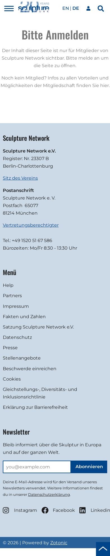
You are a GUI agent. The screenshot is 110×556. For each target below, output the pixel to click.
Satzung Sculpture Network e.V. (38, 327)
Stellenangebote (22, 358)
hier (104, 85)
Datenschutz (17, 337)
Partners (12, 295)
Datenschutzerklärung (49, 494)
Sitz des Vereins (20, 178)
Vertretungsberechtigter (31, 225)
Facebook (58, 510)
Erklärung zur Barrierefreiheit (35, 407)
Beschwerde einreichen (29, 368)
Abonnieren (89, 466)
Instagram (20, 510)
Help (8, 285)
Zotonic (58, 542)
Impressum (16, 306)
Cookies (12, 379)
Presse (10, 347)
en (65, 8)
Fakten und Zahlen (24, 316)
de (75, 8)
